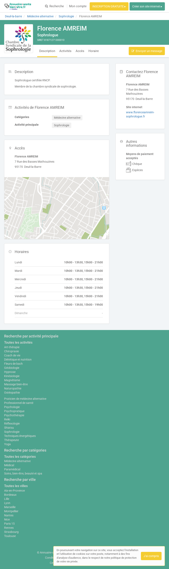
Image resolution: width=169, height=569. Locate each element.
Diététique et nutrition (18, 359)
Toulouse (10, 536)
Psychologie (12, 407)
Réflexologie (12, 423)
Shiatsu (9, 427)
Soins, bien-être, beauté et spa (23, 473)
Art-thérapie (11, 347)
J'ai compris (151, 556)
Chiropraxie (11, 351)
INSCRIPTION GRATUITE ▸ (109, 6)
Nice (7, 519)
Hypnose (9, 372)
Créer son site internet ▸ (147, 6)
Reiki (7, 419)
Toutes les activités (18, 342)
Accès (80, 51)
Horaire (93, 51)
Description (47, 51)
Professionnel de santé (18, 403)
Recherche (54, 6)
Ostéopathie (12, 392)
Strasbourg (11, 532)
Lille (6, 498)
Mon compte (78, 6)
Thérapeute (11, 440)
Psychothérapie (14, 415)
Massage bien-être (16, 384)
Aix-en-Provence (14, 490)
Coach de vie (12, 355)
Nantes (8, 515)
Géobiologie (11, 367)
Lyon (7, 503)
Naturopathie (12, 388)
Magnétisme (12, 380)
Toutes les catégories (20, 457)
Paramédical (12, 469)
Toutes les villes (16, 486)
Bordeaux (10, 494)
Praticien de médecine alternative (25, 398)
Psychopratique (14, 411)
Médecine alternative (17, 461)
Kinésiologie (11, 376)
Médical (9, 465)
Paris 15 (9, 523)
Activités (65, 51)
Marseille (9, 507)
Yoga (7, 444)
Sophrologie (11, 431)
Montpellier (11, 511)
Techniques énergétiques (20, 436)
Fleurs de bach (13, 363)
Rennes (9, 527)
